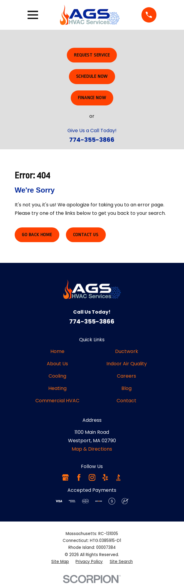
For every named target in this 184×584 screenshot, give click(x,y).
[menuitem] (60, 561)
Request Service (92, 55)
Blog (126, 388)
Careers (126, 376)
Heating (57, 388)
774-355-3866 (91, 139)
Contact (126, 400)
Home (57, 351)
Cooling (57, 376)
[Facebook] (79, 477)
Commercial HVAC (57, 400)
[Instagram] (92, 477)
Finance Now (92, 97)
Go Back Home (37, 234)
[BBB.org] (118, 477)
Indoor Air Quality (126, 363)
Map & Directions (92, 449)
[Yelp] (105, 477)
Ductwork (126, 351)
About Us (57, 363)
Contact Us (86, 234)
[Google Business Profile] (65, 477)
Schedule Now (92, 76)
